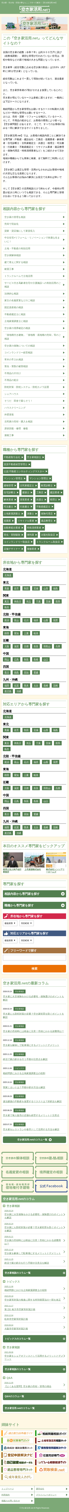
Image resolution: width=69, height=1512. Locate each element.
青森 (6, 588)
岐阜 (36, 633)
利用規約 (5, 1495)
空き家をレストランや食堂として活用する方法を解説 (31, 1129)
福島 (55, 588)
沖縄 (18, 691)
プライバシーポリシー (46, 1495)
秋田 (26, 588)
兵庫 (57, 646)
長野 (55, 620)
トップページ (7, 1489)
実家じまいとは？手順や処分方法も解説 (24, 1087)
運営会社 (40, 1489)
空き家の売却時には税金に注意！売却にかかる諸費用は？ (33, 1031)
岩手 (16, 588)
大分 (36, 685)
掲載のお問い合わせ (10, 1501)
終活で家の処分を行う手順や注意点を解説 (25, 1059)
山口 (45, 659)
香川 (6, 672)
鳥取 (26, 659)
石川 (26, 620)
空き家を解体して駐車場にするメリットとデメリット (31, 1045)
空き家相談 (19, 991)
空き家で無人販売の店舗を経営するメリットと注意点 (31, 1115)
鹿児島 (7, 691)
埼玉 (28, 601)
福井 (36, 620)
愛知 (16, 633)
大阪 (6, 646)
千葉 (38, 601)
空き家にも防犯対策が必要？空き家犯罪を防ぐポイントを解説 (33, 1015)
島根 (36, 659)
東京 (6, 601)
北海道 (7, 575)
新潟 (6, 620)
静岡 (6, 633)
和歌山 (47, 646)
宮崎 (55, 685)
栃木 (6, 607)
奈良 (36, 646)
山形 (45, 588)
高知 (26, 672)
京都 (26, 646)
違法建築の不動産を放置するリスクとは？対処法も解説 (32, 1101)
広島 (16, 659)
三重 (26, 633)
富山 (16, 620)
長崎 (45, 685)
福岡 (6, 685)
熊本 (26, 685)
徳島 (16, 672)
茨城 (48, 601)
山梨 (45, 620)
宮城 (36, 588)
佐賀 (16, 685)
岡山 (6, 659)
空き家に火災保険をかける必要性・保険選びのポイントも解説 (33, 998)
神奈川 (17, 601)
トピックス (19, 1068)
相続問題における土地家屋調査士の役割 (24, 1073)
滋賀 (16, 646)
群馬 (57, 601)
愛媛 (36, 672)
